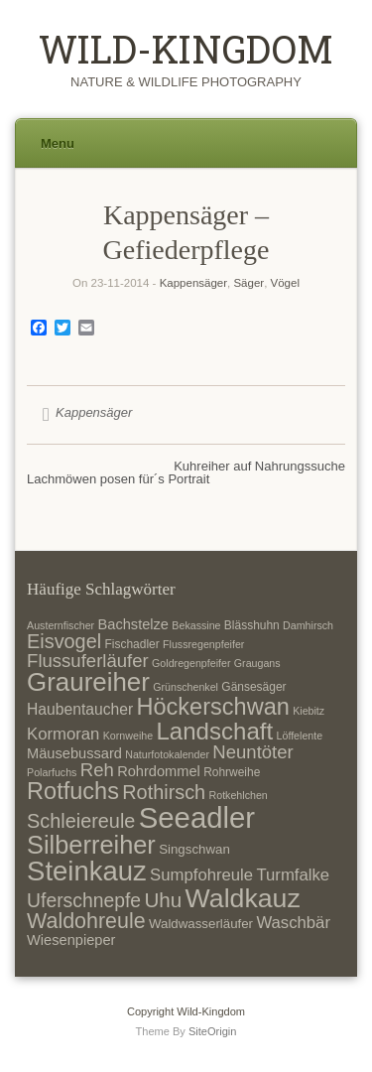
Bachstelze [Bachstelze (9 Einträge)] (133, 624)
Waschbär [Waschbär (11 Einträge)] (293, 922)
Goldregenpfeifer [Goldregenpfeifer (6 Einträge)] (191, 663)
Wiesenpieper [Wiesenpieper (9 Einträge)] (71, 940)
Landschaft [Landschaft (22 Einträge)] (214, 731)
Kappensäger (193, 283)
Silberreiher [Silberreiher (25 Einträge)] (91, 845)
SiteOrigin (212, 1031)
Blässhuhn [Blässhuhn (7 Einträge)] (252, 625)
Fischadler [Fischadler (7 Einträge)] (131, 644)
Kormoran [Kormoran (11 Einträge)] (63, 734)
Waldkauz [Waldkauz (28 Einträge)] (243, 898)
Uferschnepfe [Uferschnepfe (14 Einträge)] (84, 900)
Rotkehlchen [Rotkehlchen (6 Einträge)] (238, 795)
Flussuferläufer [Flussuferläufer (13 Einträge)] (88, 660)
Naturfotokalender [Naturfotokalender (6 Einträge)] (167, 754)
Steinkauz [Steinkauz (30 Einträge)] (87, 871)
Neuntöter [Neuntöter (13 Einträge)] (252, 751)
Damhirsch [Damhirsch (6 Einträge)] (308, 625)
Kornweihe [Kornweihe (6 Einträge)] (128, 735)
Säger (248, 283)
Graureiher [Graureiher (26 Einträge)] (88, 682)
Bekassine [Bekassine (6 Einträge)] (196, 625)
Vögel (285, 283)
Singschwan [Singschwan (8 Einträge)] (194, 849)
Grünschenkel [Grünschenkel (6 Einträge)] (185, 687)
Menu (57, 143)
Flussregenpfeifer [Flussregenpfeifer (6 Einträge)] (203, 644)
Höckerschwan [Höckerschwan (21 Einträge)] (212, 707)
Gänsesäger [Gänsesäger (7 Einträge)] (253, 687)
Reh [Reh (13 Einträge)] (97, 769)
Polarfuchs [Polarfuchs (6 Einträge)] (51, 772)
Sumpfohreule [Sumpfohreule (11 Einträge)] (201, 875)
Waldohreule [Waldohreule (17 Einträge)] (86, 921)
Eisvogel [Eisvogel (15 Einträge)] (64, 641)
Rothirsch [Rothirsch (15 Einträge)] (163, 792)
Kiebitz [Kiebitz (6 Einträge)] (308, 711)
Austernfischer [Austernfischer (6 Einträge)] (60, 625)
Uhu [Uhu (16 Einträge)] (163, 899)
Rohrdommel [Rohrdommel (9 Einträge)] (158, 771)
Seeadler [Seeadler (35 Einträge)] (197, 817)
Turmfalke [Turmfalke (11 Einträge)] (292, 875)
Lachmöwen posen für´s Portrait (118, 478)
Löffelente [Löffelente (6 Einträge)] (300, 735)
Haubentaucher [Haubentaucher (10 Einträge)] (80, 709)
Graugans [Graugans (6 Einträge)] (257, 663)
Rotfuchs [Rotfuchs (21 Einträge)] (73, 791)
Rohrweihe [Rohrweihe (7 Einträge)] (231, 772)
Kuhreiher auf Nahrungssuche (259, 466)
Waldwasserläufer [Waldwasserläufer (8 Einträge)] (201, 923)
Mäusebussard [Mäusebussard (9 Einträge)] (74, 753)
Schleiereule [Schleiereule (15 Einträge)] (81, 821)
